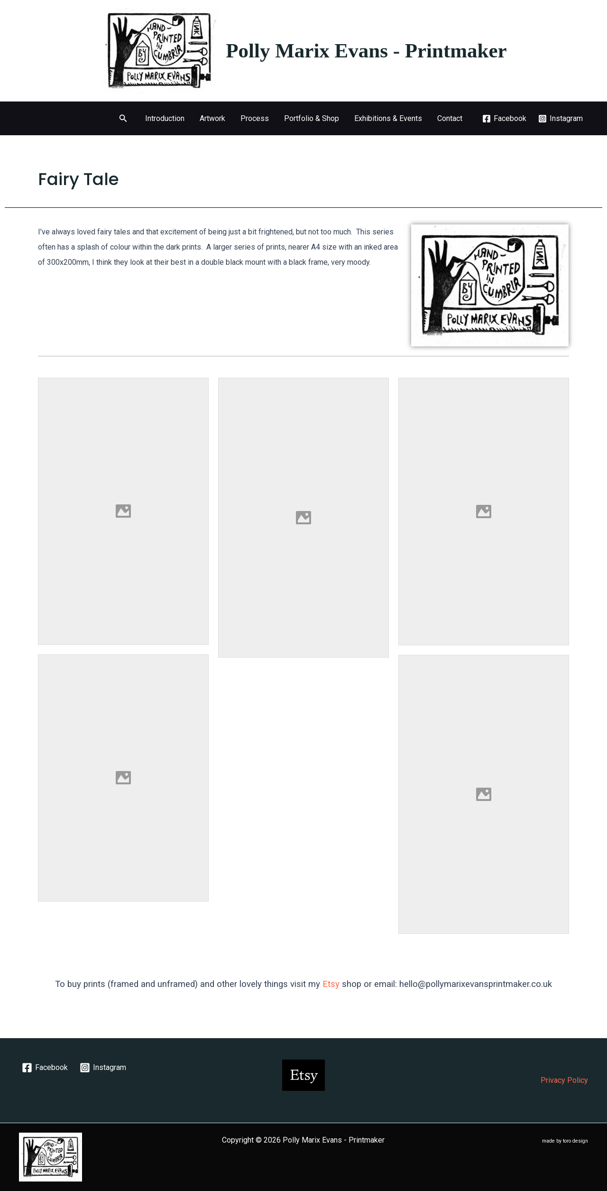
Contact (449, 118)
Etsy (331, 984)
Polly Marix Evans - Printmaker (366, 50)
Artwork (212, 118)
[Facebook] (504, 118)
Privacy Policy (564, 1080)
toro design (575, 1141)
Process (254, 118)
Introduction (164, 118)
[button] (123, 118)
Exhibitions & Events (388, 118)
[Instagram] (560, 118)
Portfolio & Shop (311, 118)
